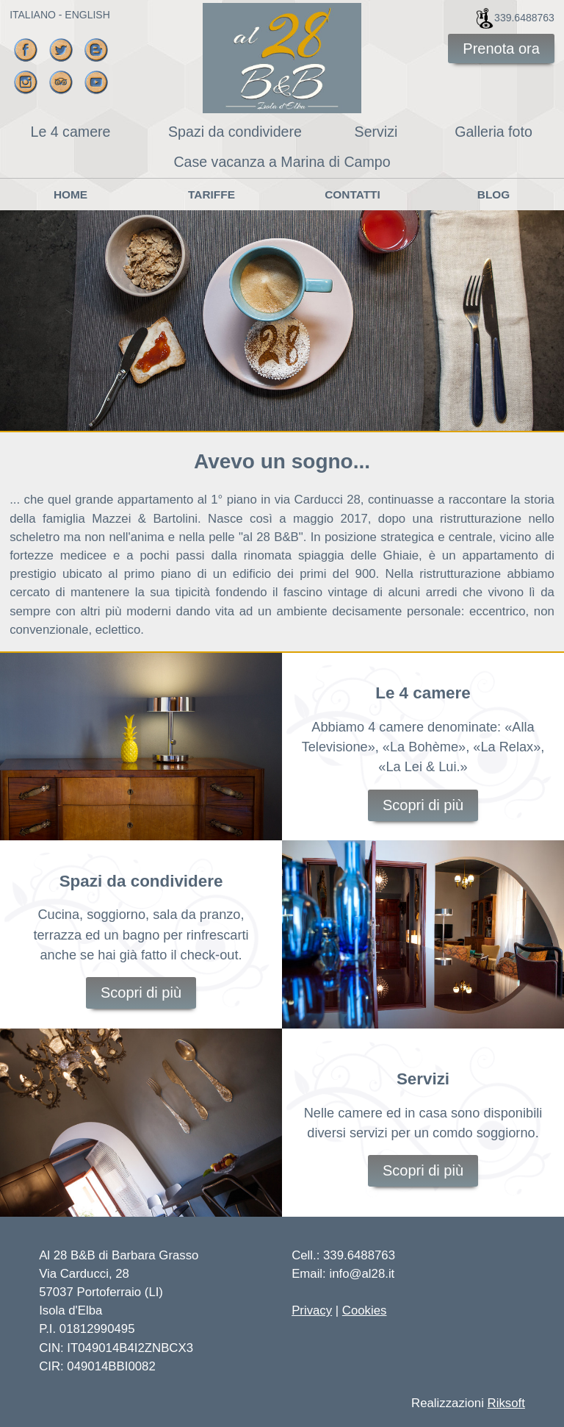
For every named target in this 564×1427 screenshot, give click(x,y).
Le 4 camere (71, 132)
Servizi (376, 132)
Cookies (364, 1310)
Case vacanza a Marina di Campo (281, 162)
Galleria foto (493, 132)
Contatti (352, 194)
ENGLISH (87, 15)
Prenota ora (501, 48)
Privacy (312, 1310)
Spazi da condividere (235, 132)
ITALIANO (33, 15)
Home (70, 194)
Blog (493, 194)
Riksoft (506, 1403)
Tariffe (211, 194)
